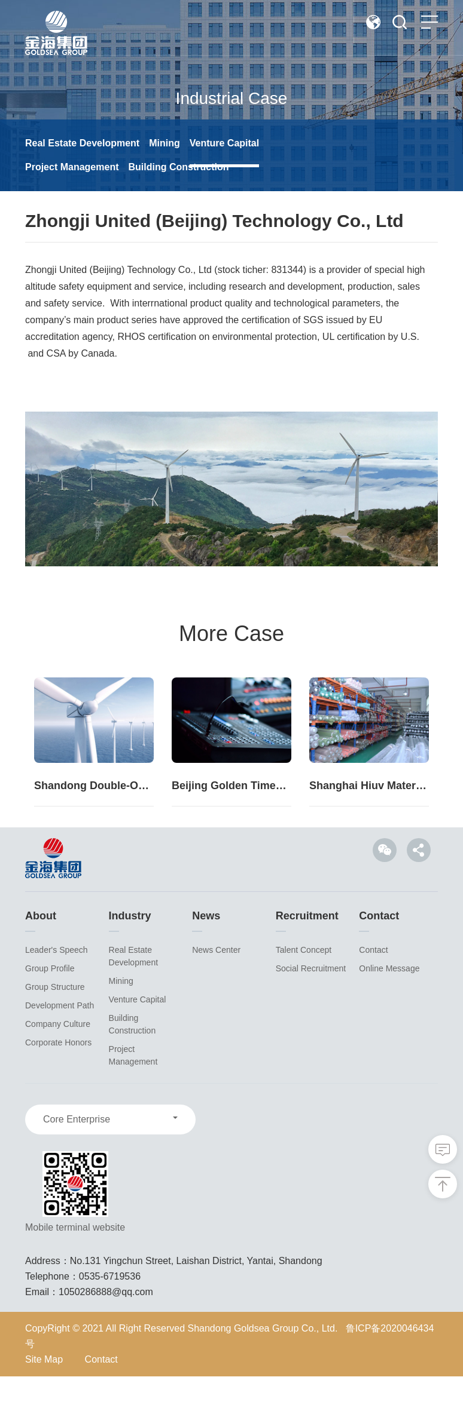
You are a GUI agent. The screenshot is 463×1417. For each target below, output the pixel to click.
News (206, 956)
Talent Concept (303, 990)
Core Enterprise (76, 1160)
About (40, 956)
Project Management (71, 167)
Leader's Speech (56, 990)
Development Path (59, 1046)
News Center (216, 990)
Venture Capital (224, 143)
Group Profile (49, 1009)
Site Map (44, 1400)
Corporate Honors (58, 1083)
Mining (164, 143)
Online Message (389, 1009)
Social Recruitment (311, 1009)
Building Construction (178, 167)
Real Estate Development (82, 143)
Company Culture (57, 1064)
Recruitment (307, 956)
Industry (130, 956)
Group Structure (55, 1027)
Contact (379, 956)
